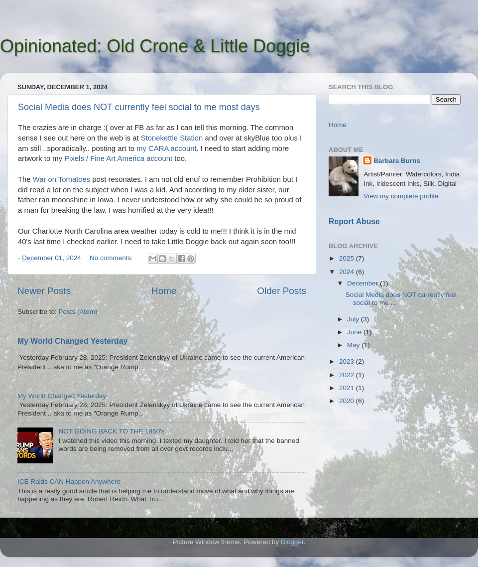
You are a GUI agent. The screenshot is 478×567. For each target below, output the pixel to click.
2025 (347, 258)
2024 (347, 272)
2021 (347, 388)
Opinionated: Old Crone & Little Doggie (155, 46)
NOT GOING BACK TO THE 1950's (111, 431)
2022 (347, 375)
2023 (347, 361)
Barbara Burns (396, 160)
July (354, 319)
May (354, 345)
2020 (347, 401)
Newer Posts (44, 290)
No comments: (112, 258)
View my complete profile (400, 196)
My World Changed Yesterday (72, 341)
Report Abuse (354, 221)
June (355, 332)
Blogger (292, 542)
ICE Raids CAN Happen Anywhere (68, 481)
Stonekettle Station (172, 138)
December (363, 283)
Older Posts (281, 290)
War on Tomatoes (62, 179)
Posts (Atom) (78, 311)
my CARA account (166, 148)
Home (163, 290)
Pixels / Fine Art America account (118, 158)
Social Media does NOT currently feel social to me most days (139, 107)
